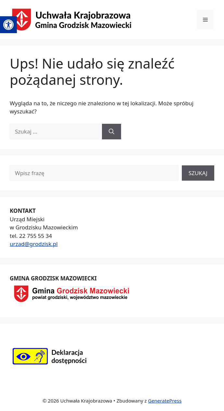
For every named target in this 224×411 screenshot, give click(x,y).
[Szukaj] (111, 131)
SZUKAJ (198, 173)
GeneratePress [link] (164, 400)
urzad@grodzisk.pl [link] (34, 244)
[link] (8, 24)
